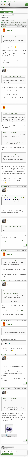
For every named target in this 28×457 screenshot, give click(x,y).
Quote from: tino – (10, 36)
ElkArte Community (8, 2)
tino (8, 70)
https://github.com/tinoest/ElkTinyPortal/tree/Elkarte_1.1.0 (13, 241)
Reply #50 (3, 250)
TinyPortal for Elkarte (6, 12)
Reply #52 (3, 320)
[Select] (6, 195)
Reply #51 (3, 280)
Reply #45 (3, 26)
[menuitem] (26, 4)
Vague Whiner (11, 30)
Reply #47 (3, 104)
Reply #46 (3, 67)
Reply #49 (3, 217)
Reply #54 (3, 388)
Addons (13, 9)
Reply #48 (3, 186)
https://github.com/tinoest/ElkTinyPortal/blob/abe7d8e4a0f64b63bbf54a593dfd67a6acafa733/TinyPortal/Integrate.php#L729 (13, 310)
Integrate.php (9, 435)
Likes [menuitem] (25, 246)
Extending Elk (7, 9)
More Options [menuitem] (4, 17)
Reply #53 (3, 354)
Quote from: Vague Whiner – (12, 76)
